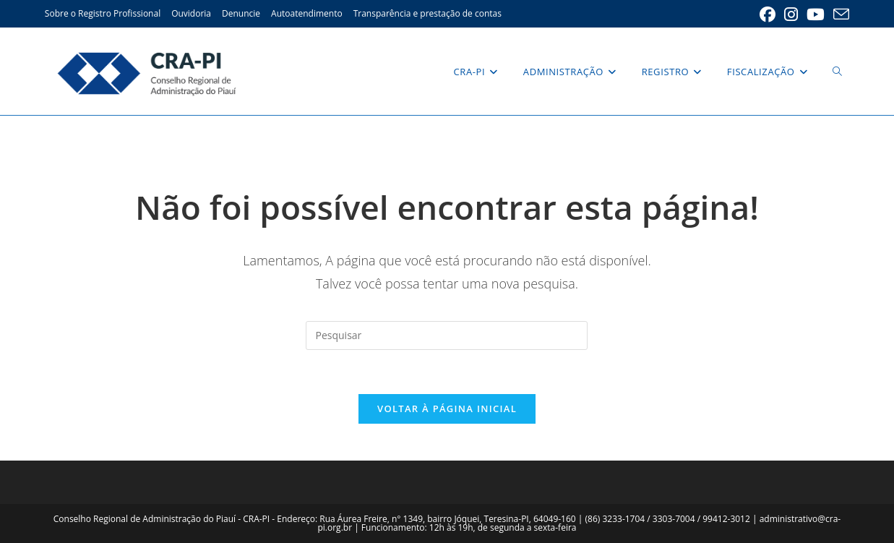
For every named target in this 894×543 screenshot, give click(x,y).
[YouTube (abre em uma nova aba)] (815, 14)
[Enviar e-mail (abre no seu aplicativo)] (839, 14)
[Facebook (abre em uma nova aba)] (767, 14)
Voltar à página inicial (447, 408)
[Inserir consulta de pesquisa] (447, 335)
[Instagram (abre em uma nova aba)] (791, 14)
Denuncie (241, 13)
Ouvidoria (191, 13)
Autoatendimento (307, 13)
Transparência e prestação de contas (427, 13)
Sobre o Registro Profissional (102, 13)
